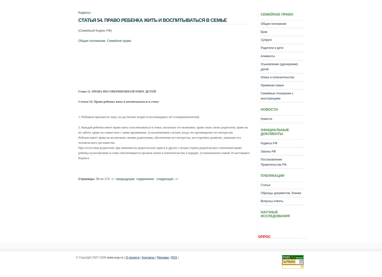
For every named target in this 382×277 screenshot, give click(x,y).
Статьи (265, 185)
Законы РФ (268, 151)
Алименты (268, 56)
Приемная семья (272, 85)
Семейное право (119, 41)
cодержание (145, 179)
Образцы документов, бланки (281, 193)
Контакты (148, 257)
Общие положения (91, 41)
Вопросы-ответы (272, 201)
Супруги (266, 40)
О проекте (133, 257)
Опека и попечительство (277, 77)
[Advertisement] (167, 65)
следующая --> (167, 179)
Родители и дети (272, 48)
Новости (266, 119)
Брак (264, 32)
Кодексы (84, 12)
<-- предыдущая (123, 179)
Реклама (163, 257)
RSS (174, 257)
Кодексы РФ (269, 143)
